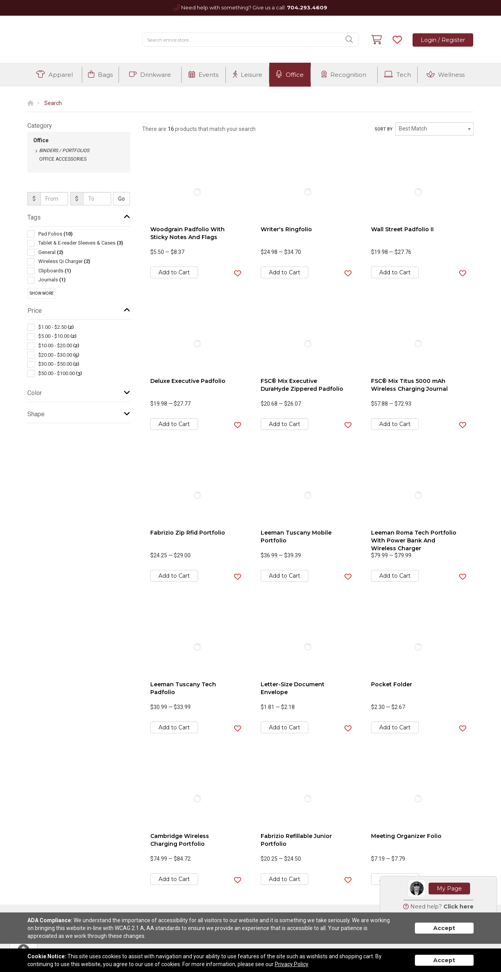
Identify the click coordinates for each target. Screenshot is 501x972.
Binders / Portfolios (64, 150)
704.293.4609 (307, 7)
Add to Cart (174, 272)
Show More (42, 293)
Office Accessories (63, 159)
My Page (449, 888)
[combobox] (434, 129)
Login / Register (443, 40)
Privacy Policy (291, 964)
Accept (444, 928)
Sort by (384, 129)
